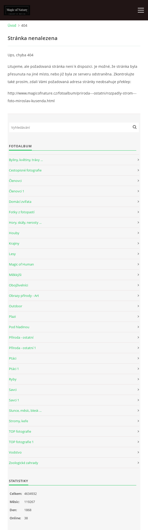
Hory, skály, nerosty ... (25, 222)
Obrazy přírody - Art (24, 295)
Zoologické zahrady (23, 462)
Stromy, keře (18, 421)
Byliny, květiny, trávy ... (26, 159)
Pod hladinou (19, 327)
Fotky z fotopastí (21, 212)
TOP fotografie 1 (21, 442)
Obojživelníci (18, 285)
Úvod (12, 25)
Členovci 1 (16, 191)
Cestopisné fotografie (25, 170)
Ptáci (12, 358)
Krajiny (14, 243)
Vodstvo (15, 452)
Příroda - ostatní (21, 337)
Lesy (12, 253)
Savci (13, 389)
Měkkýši (15, 274)
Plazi (12, 316)
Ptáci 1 (14, 368)
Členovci (15, 180)
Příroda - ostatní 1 (22, 348)
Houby (14, 233)
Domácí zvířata (20, 201)
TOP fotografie (20, 431)
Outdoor (15, 306)
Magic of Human (21, 264)
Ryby (13, 379)
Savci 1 (14, 400)
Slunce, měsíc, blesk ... (25, 410)
